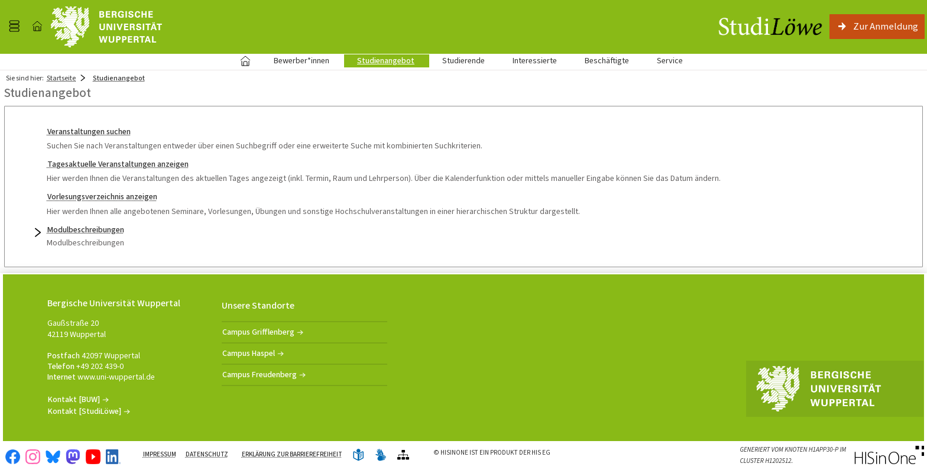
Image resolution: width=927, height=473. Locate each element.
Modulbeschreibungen (85, 229)
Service (663, 60)
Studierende (463, 60)
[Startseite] (37, 26)
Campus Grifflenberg (258, 332)
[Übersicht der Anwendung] (403, 455)
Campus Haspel (248, 353)
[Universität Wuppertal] (106, 27)
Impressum (159, 454)
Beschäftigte (607, 60)
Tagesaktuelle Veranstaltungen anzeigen (118, 164)
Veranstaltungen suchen (89, 131)
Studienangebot (379, 60)
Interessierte (535, 60)
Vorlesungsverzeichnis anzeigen (102, 196)
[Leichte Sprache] (358, 455)
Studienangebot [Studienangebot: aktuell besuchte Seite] (119, 78)
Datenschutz (207, 454)
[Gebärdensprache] (380, 455)
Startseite (245, 60)
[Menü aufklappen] (14, 26)
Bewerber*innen (295, 60)
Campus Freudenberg (259, 374)
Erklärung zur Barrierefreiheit (292, 454)
